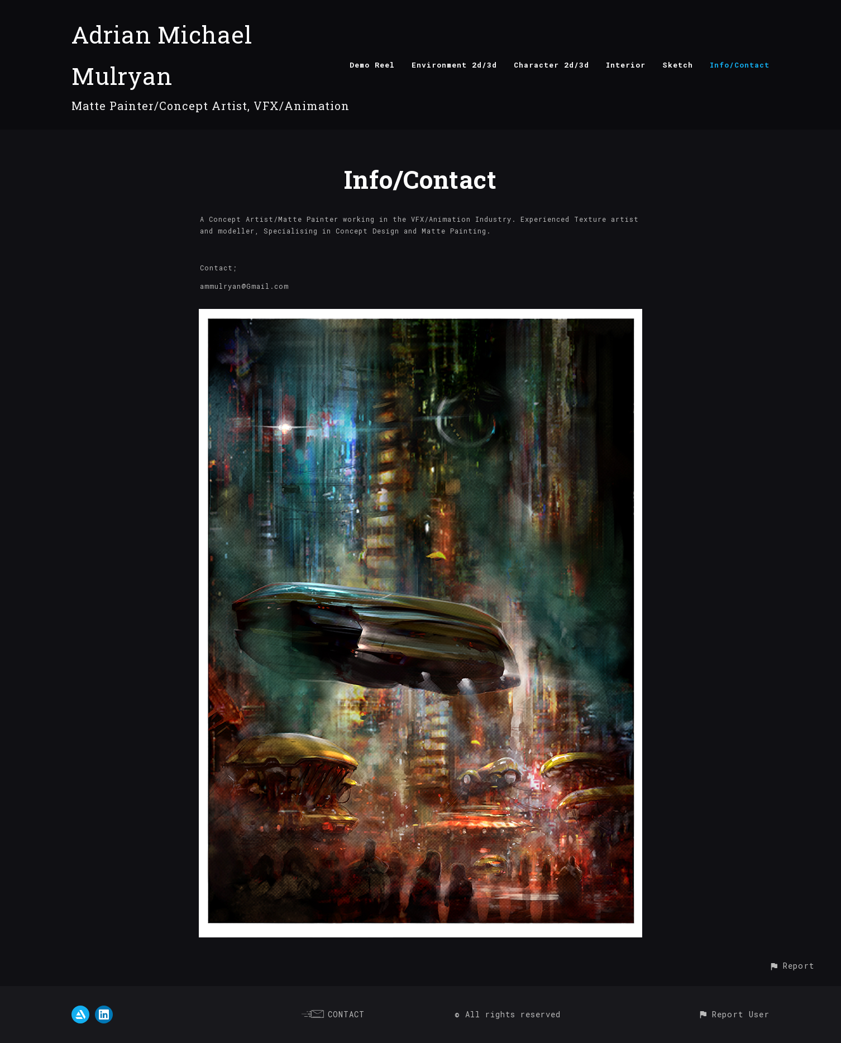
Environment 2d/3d (454, 65)
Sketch (677, 65)
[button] (791, 965)
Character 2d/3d (551, 65)
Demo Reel (372, 65)
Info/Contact (740, 65)
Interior (626, 65)
